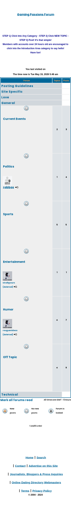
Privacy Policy (42, 490)
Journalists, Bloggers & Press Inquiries (36, 474)
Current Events (14, 119)
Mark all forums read (16, 400)
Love (5, 97)
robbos (8, 187)
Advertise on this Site (43, 465)
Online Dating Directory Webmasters (36, 482)
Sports (8, 214)
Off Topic (10, 357)
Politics (8, 166)
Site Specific (12, 92)
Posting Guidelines (17, 86)
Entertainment (14, 262)
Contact (20, 465)
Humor (8, 309)
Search (41, 457)
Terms (25, 490)
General (8, 103)
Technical (9, 395)
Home (30, 457)
